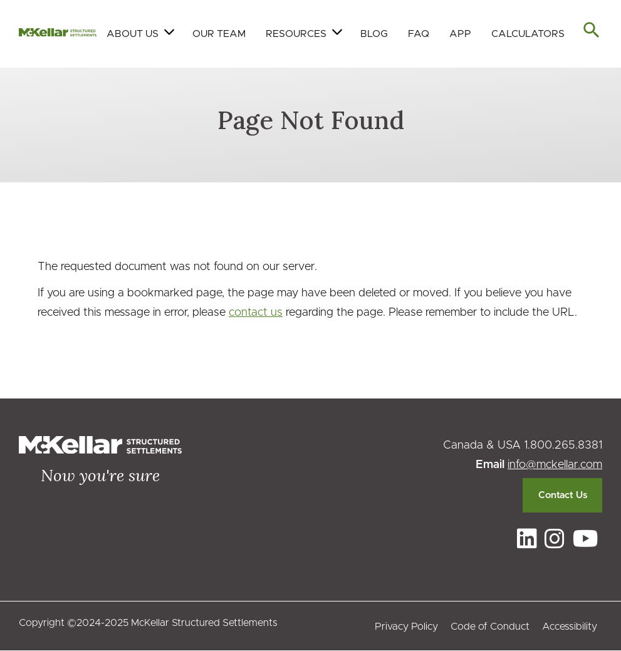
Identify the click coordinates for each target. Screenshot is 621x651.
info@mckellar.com (555, 465)
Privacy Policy (406, 627)
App (460, 34)
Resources (296, 34)
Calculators (528, 34)
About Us (133, 34)
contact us (256, 312)
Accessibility (569, 627)
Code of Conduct (490, 627)
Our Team (219, 34)
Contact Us (562, 495)
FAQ (418, 34)
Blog (374, 34)
